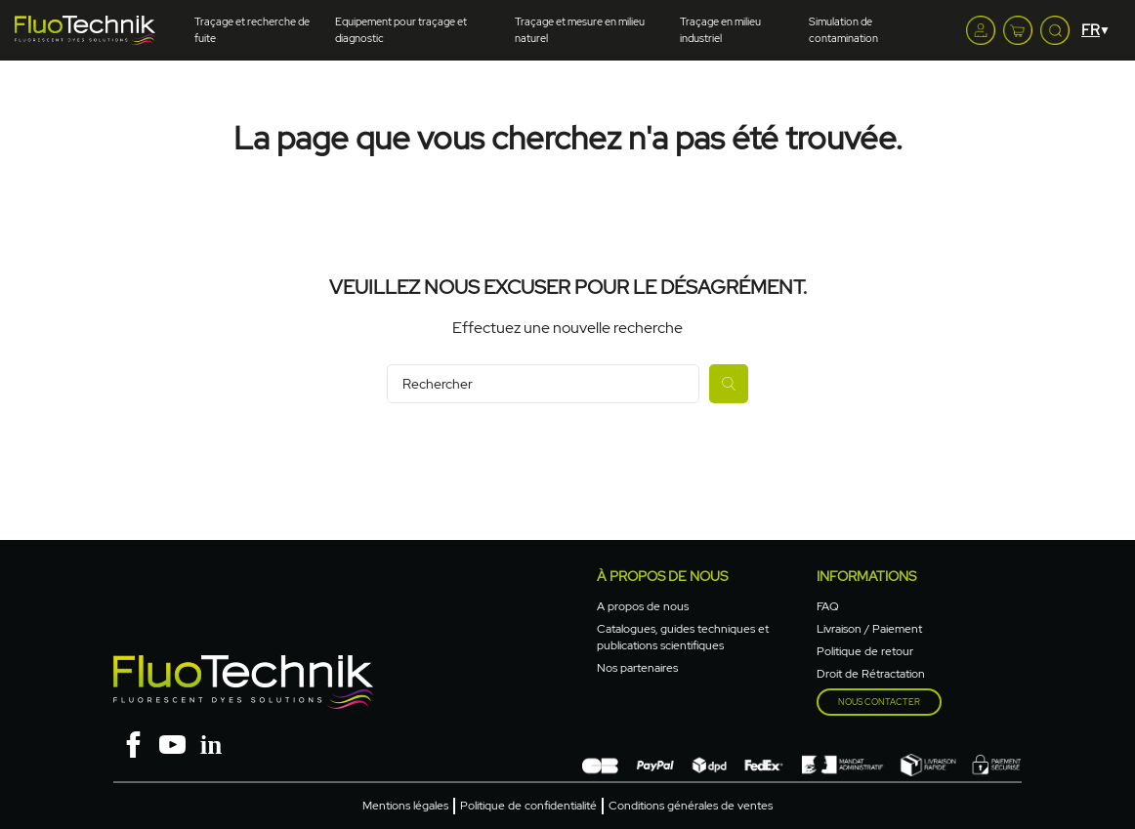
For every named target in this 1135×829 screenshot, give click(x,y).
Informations (866, 576)
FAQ (828, 606)
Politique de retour (865, 651)
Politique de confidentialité (528, 805)
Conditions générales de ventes (691, 805)
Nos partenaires (637, 668)
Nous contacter (879, 702)
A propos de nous (643, 606)
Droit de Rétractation (871, 674)
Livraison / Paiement (869, 629)
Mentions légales (405, 805)
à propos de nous (662, 576)
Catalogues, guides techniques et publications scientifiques (683, 637)
